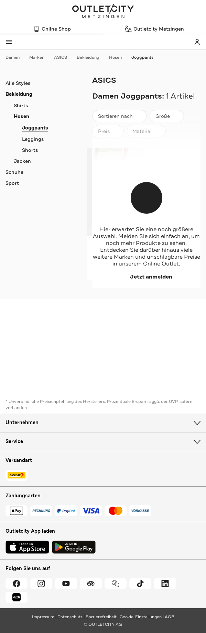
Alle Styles (18, 83)
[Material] (146, 131)
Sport (12, 183)
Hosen (119, 57)
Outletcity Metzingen (103, 12)
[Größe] (167, 116)
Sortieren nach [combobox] (119, 117)
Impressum (43, 617)
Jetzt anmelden (146, 277)
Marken (40, 57)
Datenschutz (70, 617)
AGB (169, 617)
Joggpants (142, 57)
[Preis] (108, 131)
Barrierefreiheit (101, 617)
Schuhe (14, 172)
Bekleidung (91, 57)
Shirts (21, 105)
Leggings (33, 139)
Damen (16, 57)
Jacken (22, 161)
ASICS (64, 57)
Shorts (30, 150)
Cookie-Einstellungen (141, 617)
